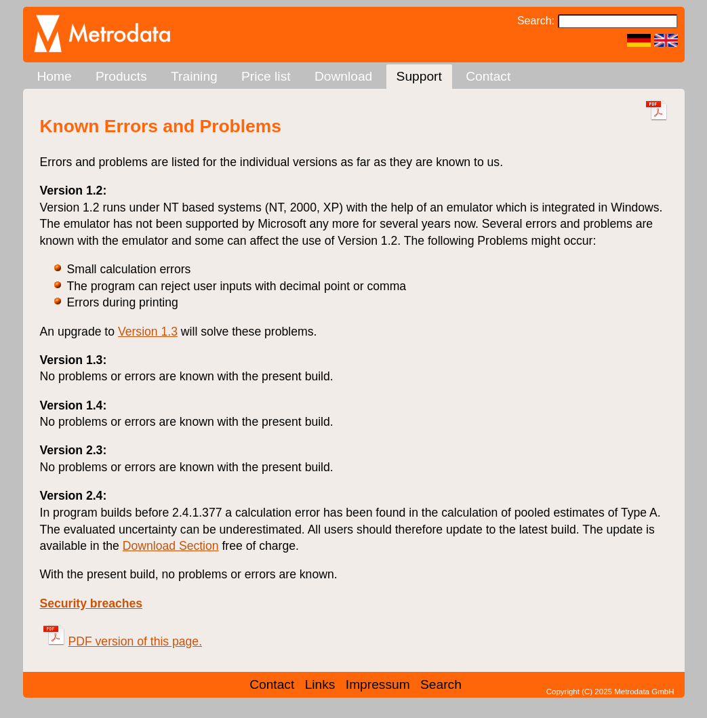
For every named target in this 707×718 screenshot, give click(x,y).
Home (54, 76)
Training (194, 76)
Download (343, 76)
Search (441, 684)
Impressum (378, 684)
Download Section (171, 546)
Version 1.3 (148, 331)
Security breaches (91, 603)
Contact (488, 76)
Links (320, 684)
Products (121, 76)
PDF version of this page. (123, 641)
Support (419, 76)
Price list (266, 76)
